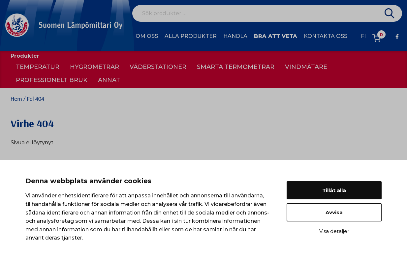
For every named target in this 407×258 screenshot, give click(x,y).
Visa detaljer (334, 231)
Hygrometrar (94, 67)
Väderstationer (158, 67)
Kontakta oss (325, 36)
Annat (109, 80)
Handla (235, 36)
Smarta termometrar (235, 67)
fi (363, 36)
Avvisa (334, 212)
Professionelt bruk (51, 80)
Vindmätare (306, 67)
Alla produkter (191, 36)
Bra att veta (275, 36)
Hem (16, 98)
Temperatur (37, 67)
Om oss (147, 36)
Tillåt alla (334, 190)
